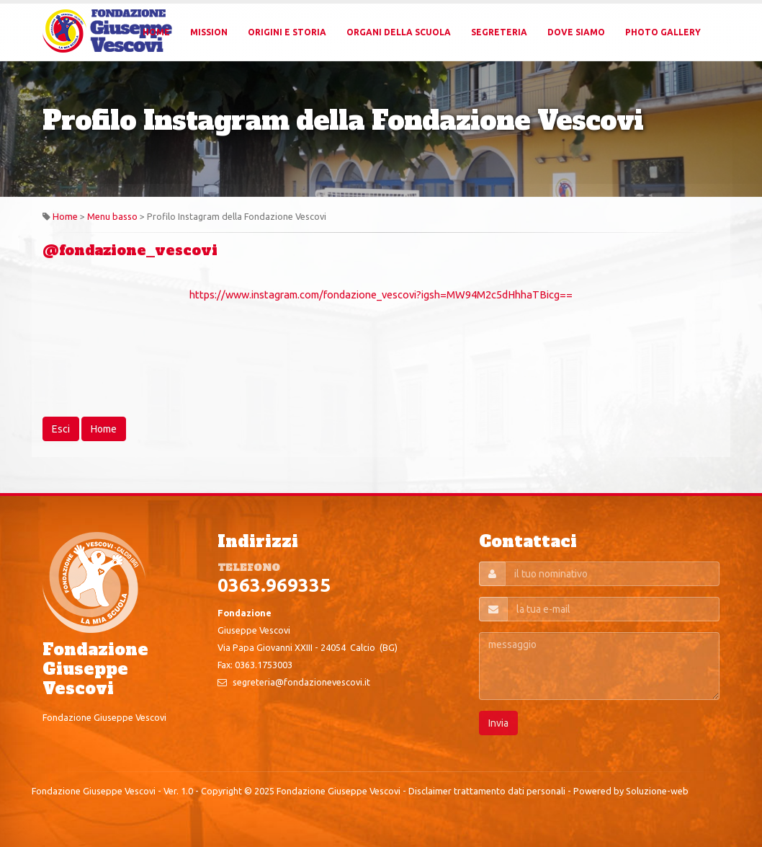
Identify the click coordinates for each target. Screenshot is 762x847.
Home (156, 32)
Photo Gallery (663, 32)
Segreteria (499, 32)
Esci (61, 429)
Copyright (221, 791)
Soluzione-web (657, 791)
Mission (209, 32)
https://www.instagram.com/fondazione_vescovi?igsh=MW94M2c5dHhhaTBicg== (381, 294)
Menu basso (112, 216)
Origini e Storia (287, 32)
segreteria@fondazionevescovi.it (301, 682)
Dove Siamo (576, 32)
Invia (498, 723)
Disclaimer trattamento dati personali (486, 791)
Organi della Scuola (398, 32)
